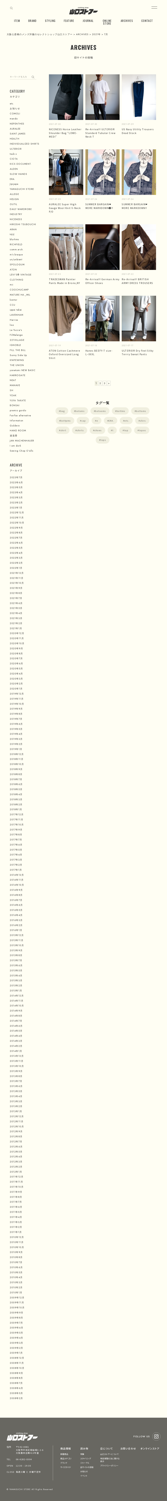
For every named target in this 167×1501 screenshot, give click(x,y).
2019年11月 (17, 698)
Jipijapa (14, 184)
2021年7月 (16, 598)
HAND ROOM (18, 430)
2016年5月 (16, 910)
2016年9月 (16, 890)
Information (16, 420)
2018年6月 (16, 784)
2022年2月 (16, 562)
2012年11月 (16, 1121)
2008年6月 (16, 1388)
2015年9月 (16, 950)
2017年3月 (16, 859)
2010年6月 (16, 1267)
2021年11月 (16, 578)
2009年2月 (16, 1348)
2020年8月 (16, 653)
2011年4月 (16, 1217)
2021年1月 (16, 628)
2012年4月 (16, 1156)
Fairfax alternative (20, 415)
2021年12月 (17, 573)
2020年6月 (16, 663)
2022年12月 (17, 512)
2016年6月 (16, 905)
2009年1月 (16, 1352)
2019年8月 (16, 713)
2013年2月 (16, 1106)
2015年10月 (17, 945)
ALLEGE (14, 194)
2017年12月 (17, 814)
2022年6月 (16, 542)
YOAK (13, 395)
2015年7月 (16, 960)
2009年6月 (16, 1327)
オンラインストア (149, 1448)
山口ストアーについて (109, 1454)
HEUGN (14, 199)
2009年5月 (16, 1332)
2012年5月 (16, 1151)
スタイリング (85, 1458)
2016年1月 (16, 930)
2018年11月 (16, 759)
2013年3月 (16, 1101)
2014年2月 (16, 1046)
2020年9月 (16, 648)
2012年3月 (16, 1161)
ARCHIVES (127, 21)
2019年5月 (16, 729)
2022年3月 (16, 557)
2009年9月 (16, 1312)
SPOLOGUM (17, 264)
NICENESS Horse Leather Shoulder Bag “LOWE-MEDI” (65, 133)
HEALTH (14, 138)
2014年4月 (16, 1035)
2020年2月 (16, 683)
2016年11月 (17, 879)
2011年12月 (16, 1176)
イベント (83, 1475)
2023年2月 (16, 502)
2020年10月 (17, 643)
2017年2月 (16, 864)
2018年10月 (17, 764)
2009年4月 (16, 1337)
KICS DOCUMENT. (21, 164)
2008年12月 (17, 1358)
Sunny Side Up (18, 355)
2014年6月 (16, 1026)
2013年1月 (16, 1111)
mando (14, 118)
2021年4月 (16, 613)
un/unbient (16, 259)
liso (12, 325)
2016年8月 (16, 895)
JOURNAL (88, 21)
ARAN (13, 229)
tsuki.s (13, 154)
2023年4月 (16, 492)
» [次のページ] (109, 383)
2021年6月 (16, 603)
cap (83, 420)
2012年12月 (17, 1116)
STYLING (50, 21)
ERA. (111, 420)
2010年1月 (16, 1292)
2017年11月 (16, 819)
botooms (100, 411)
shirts (80, 430)
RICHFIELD (16, 244)
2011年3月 (16, 1222)
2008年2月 (16, 1398)
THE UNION (17, 365)
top (126, 430)
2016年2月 (16, 925)
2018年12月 (17, 754)
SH (11, 390)
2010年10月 (17, 1247)
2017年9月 (16, 829)
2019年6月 (16, 724)
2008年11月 (17, 1363)
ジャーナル (84, 1462)
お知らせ (15, 108)
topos (142, 430)
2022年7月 (16, 537)
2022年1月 (16, 568)
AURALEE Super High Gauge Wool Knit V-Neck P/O (65, 208)
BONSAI (14, 405)
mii (11, 284)
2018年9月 (16, 769)
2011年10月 (17, 1186)
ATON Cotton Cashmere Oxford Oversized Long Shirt (64, 354)
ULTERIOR (16, 148)
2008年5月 (16, 1393)
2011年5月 (16, 1212)
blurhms (14, 239)
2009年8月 (16, 1317)
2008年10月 (17, 1368)
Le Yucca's (16, 330)
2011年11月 (16, 1181)
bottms (121, 411)
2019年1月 (16, 749)
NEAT (13, 380)
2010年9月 (16, 1252)
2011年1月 (16, 1232)
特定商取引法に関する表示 (110, 1460)
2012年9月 (16, 1131)
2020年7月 (16, 658)
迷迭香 (14, 435)
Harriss (14, 320)
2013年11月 (16, 1061)
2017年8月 (16, 834)
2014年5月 (16, 1030)
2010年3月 (16, 1282)
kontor (13, 299)
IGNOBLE (15, 345)
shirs (143, 420)
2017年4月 (16, 854)
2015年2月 (16, 985)
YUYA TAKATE (18, 400)
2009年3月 (16, 1342)
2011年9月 (16, 1192)
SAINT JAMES (18, 133)
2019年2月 (16, 744)
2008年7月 (16, 1383)
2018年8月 (16, 774)
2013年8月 (16, 1076)
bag (62, 411)
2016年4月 (16, 915)
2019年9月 (16, 708)
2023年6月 (16, 482)
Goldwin (15, 425)
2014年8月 (16, 1015)
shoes (98, 430)
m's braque (16, 254)
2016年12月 (17, 875)
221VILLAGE (17, 340)
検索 (33, 76)
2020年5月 (16, 668)
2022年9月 (16, 527)
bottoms (141, 411)
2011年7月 (16, 1201)
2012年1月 (16, 1171)
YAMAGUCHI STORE (22, 189)
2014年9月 (16, 1010)
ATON (13, 269)
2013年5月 (16, 1091)
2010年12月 (17, 1237)
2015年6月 (16, 965)
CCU (12, 305)
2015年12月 (17, 935)
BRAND (32, 21)
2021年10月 (17, 583)
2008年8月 (16, 1378)
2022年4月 (16, 553)
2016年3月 (16, 920)
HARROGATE (18, 375)
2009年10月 (17, 1307)
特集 (82, 1454)
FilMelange (16, 335)
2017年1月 (16, 869)
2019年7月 (16, 719)
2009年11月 (17, 1302)
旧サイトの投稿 (86, 1467)
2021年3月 (16, 618)
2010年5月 (16, 1272)
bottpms (66, 420)
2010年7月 (16, 1262)
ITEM (17, 21)
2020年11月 (17, 638)
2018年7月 (16, 779)
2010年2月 (16, 1287)
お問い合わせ (128, 1448)
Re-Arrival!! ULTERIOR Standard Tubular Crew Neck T (100, 133)
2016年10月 (17, 885)
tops (103, 439)
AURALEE (15, 128)
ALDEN (14, 169)
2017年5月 (16, 849)
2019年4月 (16, 734)
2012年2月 (16, 1166)
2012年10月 (17, 1126)
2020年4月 (16, 673)
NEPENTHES (17, 123)
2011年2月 (16, 1227)
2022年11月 (17, 517)
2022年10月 (17, 522)
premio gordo (18, 410)
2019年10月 (17, 703)
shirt (63, 430)
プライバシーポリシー (109, 1465)
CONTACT (147, 21)
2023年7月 (16, 477)
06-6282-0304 (24, 1459)
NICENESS (16, 219)
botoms (80, 411)
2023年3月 (16, 497)
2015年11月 (16, 940)
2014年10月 (17, 1005)
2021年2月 (16, 623)
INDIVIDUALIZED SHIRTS (24, 143)
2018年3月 (16, 799)
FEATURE (69, 21)
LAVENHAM (16, 314)
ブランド (63, 1462)
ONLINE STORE (107, 22)
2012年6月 (16, 1146)
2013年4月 (16, 1096)
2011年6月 (16, 1207)
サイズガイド (65, 1467)
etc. (126, 420)
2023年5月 (16, 487)
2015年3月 (16, 980)
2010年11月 (17, 1242)
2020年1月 (16, 688)
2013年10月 (17, 1066)
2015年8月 (16, 955)
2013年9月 (16, 1071)
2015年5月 (16, 970)
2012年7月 (16, 1141)
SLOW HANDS (18, 174)
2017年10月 (17, 824)
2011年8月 (16, 1197)
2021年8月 (16, 593)
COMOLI (15, 113)
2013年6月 (16, 1086)
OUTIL (13, 204)
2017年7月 (16, 839)
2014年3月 (16, 1041)
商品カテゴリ (65, 1458)
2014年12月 (17, 995)
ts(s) (12, 234)
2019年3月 (16, 739)
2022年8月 (16, 532)
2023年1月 (16, 507)
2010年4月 (16, 1277)
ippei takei (16, 309)
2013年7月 (16, 1081)
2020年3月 (16, 678)
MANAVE (15, 385)
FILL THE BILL (18, 350)
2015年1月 (16, 990)
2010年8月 (16, 1257)
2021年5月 (16, 608)
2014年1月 (16, 1051)
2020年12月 (17, 633)
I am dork (15, 445)
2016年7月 (16, 900)
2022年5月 (16, 547)
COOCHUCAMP (19, 289)
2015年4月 (16, 975)
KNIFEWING (17, 360)
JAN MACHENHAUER (22, 440)
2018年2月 (16, 804)
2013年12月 (17, 1056)
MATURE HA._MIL (20, 294)
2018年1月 (16, 809)
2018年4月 (16, 794)
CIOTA (14, 158)
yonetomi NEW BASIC (22, 370)
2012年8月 (16, 1136)
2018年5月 (16, 789)
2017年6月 (16, 844)
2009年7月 (16, 1322)
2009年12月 (17, 1297)
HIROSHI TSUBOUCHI (23, 224)
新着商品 (64, 1454)
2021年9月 (16, 588)
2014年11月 (16, 1000)
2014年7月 (16, 1020)
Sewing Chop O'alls (21, 450)
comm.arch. (17, 249)
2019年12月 (17, 693)
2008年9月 (16, 1373)
